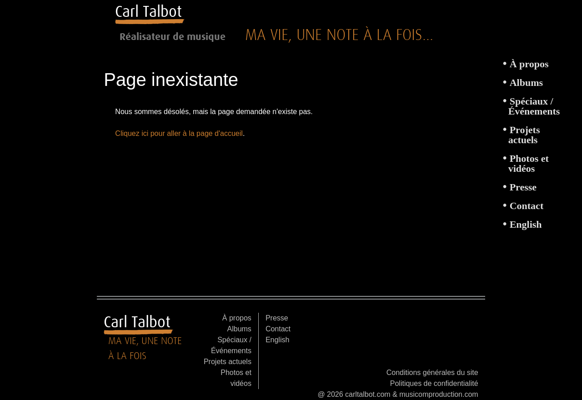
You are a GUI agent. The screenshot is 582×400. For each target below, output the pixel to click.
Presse (523, 187)
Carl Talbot (148, 11)
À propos (529, 64)
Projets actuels (524, 134)
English (526, 224)
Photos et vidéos (528, 163)
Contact (527, 205)
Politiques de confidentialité (434, 383)
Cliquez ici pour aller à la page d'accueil (179, 133)
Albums (526, 82)
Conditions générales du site (432, 372)
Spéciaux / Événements (534, 106)
